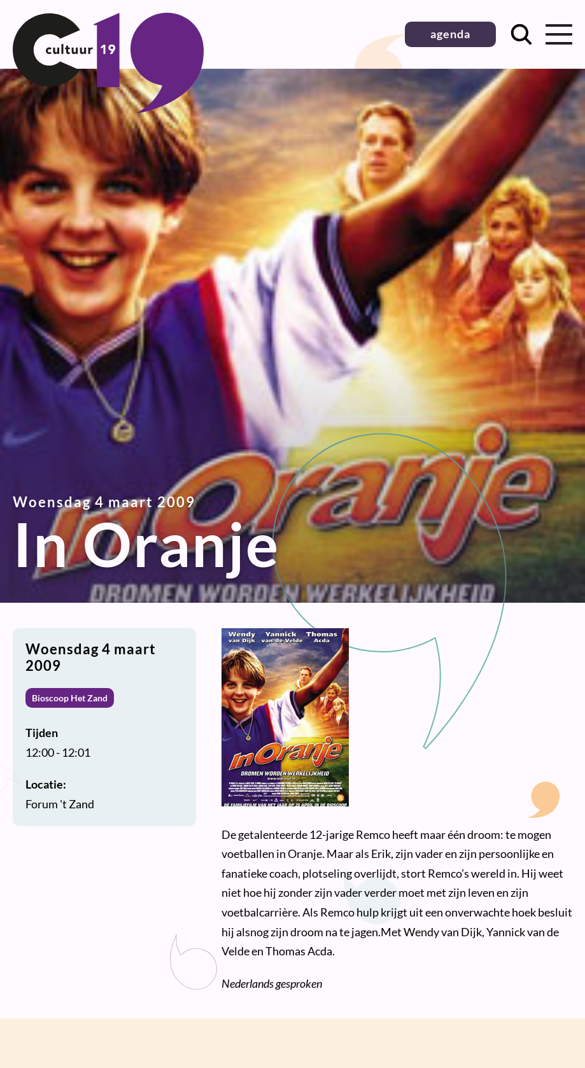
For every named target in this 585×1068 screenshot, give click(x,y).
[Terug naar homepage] (108, 109)
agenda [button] (450, 34)
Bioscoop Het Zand (70, 697)
